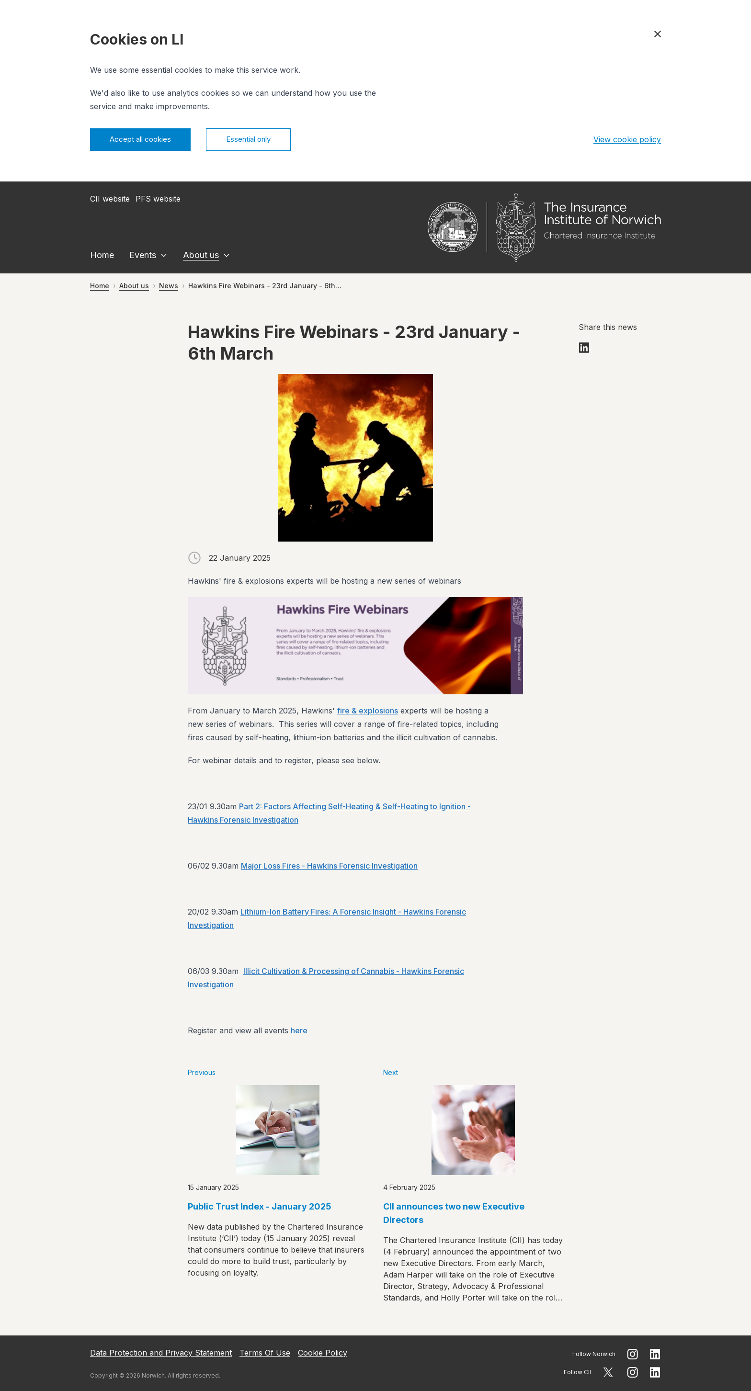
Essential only (260, 140)
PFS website (158, 200)
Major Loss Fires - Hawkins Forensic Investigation (329, 867)
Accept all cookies (144, 140)
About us (201, 256)
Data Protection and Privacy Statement (161, 1352)
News (168, 287)
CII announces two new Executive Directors (453, 1214)
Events (142, 256)
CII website (110, 200)
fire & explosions (367, 712)
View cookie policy (627, 140)
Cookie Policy (322, 1352)
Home (102, 256)
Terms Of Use (264, 1352)
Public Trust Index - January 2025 (259, 1208)
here (299, 1032)
